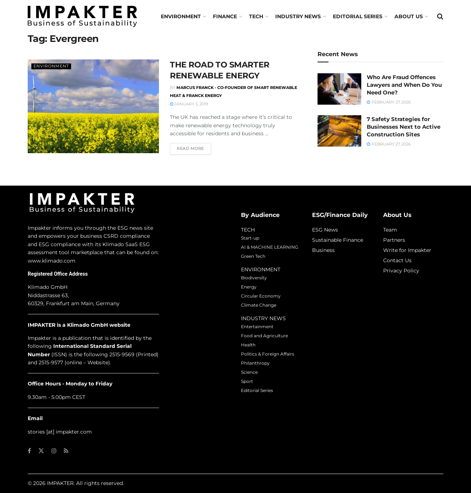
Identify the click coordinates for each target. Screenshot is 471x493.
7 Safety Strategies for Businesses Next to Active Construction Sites (403, 127)
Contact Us (397, 260)
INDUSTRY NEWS (263, 318)
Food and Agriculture (264, 335)
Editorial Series (357, 16)
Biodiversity (254, 277)
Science (249, 372)
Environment (181, 16)
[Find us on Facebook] (29, 451)
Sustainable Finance (337, 240)
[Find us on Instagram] (54, 451)
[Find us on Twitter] (41, 451)
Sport (247, 381)
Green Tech (253, 256)
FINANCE (225, 16)
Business (323, 250)
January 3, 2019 (189, 103)
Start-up (250, 238)
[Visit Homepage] (82, 16)
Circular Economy (261, 296)
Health (248, 345)
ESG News (325, 229)
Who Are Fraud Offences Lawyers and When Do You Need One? (404, 85)
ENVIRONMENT (260, 269)
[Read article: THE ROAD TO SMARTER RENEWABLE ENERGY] (93, 106)
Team (390, 229)
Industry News (298, 16)
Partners (394, 240)
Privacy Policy (401, 270)
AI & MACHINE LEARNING (269, 247)
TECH (256, 16)
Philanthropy (255, 363)
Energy (249, 287)
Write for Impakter (407, 250)
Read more (194, 148)
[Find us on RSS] (66, 451)
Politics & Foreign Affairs (267, 354)
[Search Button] (440, 16)
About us (408, 16)
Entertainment (257, 326)
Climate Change (258, 305)
